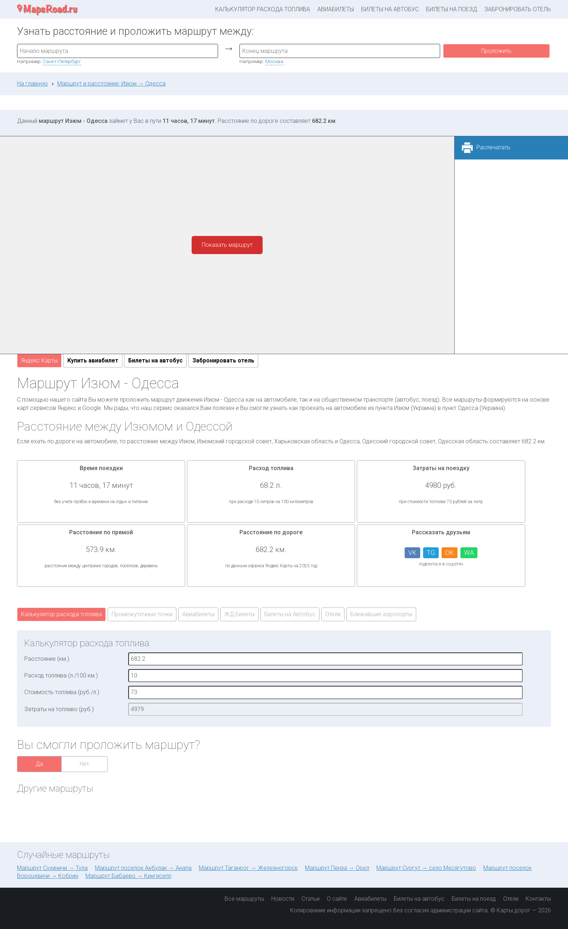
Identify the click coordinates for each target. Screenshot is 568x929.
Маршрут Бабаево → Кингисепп (128, 875)
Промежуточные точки (142, 614)
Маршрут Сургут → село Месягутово (426, 867)
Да (39, 763)
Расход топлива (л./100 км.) (61, 675)
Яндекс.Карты (39, 360)
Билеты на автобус (390, 9)
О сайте (337, 898)
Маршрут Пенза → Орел (337, 867)
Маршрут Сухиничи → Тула (52, 867)
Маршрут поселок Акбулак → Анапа (143, 867)
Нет (84, 763)
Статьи (310, 898)
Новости (282, 898)
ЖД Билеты (239, 614)
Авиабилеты (335, 9)
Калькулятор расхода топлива (262, 9)
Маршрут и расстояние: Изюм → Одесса (111, 83)
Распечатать (493, 147)
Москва (274, 61)
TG (431, 552)
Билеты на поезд (451, 9)
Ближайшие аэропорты (381, 614)
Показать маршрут (227, 244)
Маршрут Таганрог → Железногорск (248, 867)
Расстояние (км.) (46, 658)
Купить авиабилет (92, 360)
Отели (333, 614)
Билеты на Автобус (290, 614)
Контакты (538, 898)
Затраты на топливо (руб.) (59, 709)
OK (449, 552)
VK (412, 552)
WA (469, 552)
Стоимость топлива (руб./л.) (61, 692)
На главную (32, 83)
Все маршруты (244, 898)
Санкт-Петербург (62, 61)
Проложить (496, 50)
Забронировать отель (517, 9)
